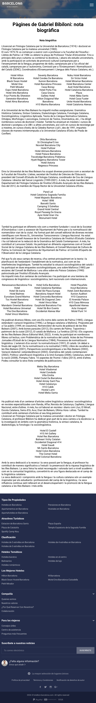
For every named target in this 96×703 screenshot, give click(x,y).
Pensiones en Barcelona (59, 505)
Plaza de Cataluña (10, 527)
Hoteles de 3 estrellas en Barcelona (18, 546)
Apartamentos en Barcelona (15, 509)
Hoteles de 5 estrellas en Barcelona (18, 542)
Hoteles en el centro (57, 557)
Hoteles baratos (9, 557)
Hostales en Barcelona (58, 509)
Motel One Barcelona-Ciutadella (63, 579)
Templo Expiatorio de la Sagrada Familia (67, 527)
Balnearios (7, 561)
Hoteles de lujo (55, 561)
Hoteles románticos (11, 565)
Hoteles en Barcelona (12, 505)
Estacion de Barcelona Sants (15, 523)
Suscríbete (85, 650)
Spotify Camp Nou (10, 531)
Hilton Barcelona (9, 575)
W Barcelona (54, 575)
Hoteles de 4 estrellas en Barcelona (64, 542)
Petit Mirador (8, 583)
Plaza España (54, 523)
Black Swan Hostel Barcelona (15, 579)
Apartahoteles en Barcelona (15, 513)
